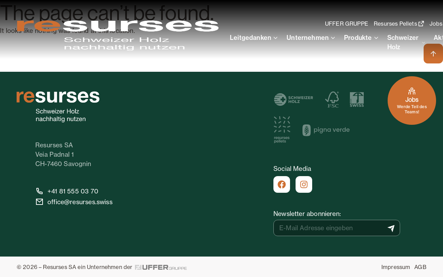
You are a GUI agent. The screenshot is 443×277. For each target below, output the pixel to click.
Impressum (395, 266)
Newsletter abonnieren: (307, 213)
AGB (420, 266)
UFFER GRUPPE (347, 23)
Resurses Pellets (399, 23)
